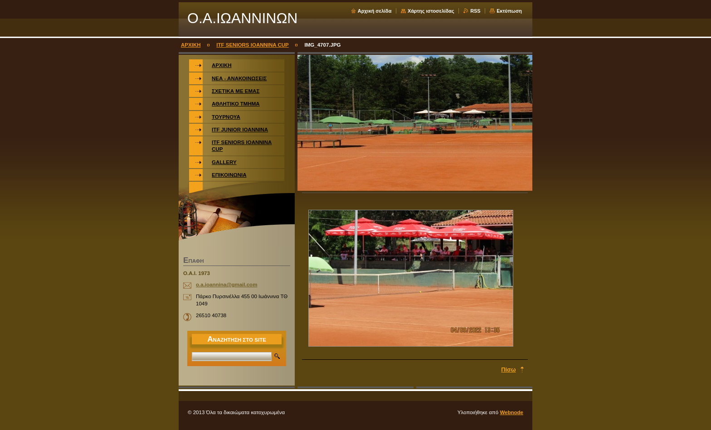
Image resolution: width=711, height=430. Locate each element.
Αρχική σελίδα (375, 11)
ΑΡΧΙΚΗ (191, 45)
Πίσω (508, 369)
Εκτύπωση (509, 11)
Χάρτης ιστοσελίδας (431, 11)
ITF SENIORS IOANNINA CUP (252, 45)
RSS (475, 11)
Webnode (511, 412)
